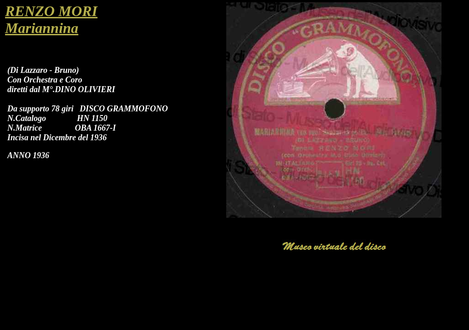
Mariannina (41, 28)
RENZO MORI (51, 11)
